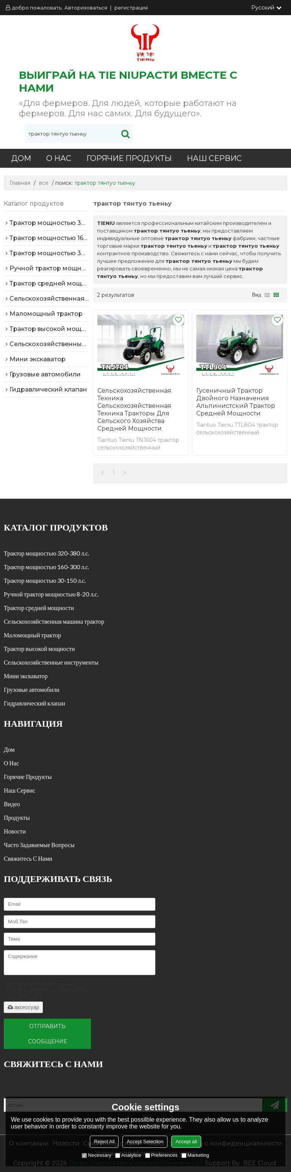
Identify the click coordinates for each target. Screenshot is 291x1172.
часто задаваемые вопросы (39, 844)
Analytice (128, 1155)
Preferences (161, 1155)
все (43, 182)
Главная (19, 182)
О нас (58, 158)
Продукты (17, 817)
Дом (21, 158)
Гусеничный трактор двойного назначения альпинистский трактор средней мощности (235, 402)
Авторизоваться (85, 8)
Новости (15, 831)
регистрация (131, 8)
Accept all (186, 1141)
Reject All (104, 1141)
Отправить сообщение (47, 1034)
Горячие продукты (129, 158)
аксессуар (23, 1007)
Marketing (195, 1155)
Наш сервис (214, 158)
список (267, 295)
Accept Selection (145, 1141)
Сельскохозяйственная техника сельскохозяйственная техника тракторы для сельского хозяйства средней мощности (134, 409)
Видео (12, 803)
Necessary (96, 1155)
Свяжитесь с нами (28, 858)
